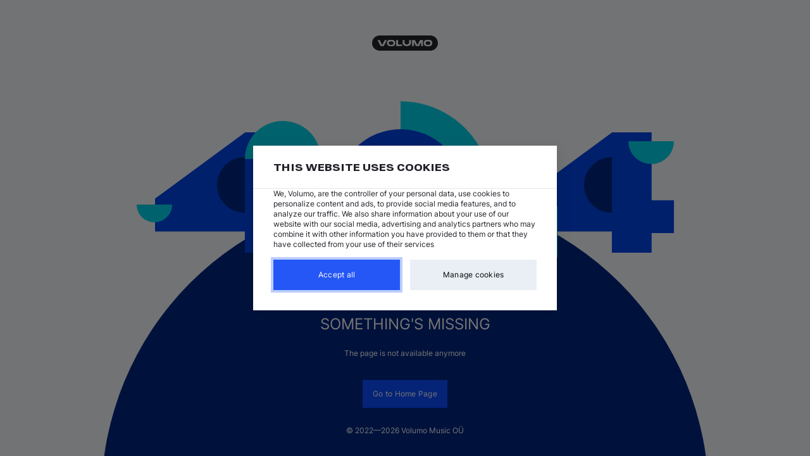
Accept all (337, 274)
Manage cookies (473, 274)
